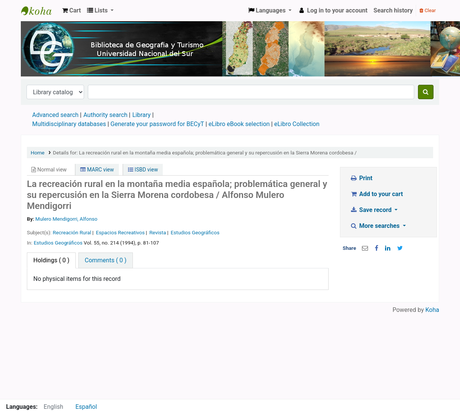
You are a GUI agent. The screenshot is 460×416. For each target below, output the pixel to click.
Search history (393, 10)
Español (86, 406)
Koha (432, 309)
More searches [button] (375, 225)
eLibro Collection (297, 124)
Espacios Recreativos (120, 232)
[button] (71, 10)
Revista (157, 232)
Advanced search (55, 114)
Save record (371, 209)
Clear (427, 10)
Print (361, 178)
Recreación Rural (72, 232)
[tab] (105, 260)
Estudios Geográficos (195, 232)
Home (38, 153)
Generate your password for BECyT (157, 124)
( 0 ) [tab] (51, 260)
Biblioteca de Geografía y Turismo (40, 10)
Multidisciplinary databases (70, 124)
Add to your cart (376, 194)
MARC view (97, 170)
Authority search (105, 114)
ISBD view (143, 170)
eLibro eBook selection (240, 124)
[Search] (425, 92)
